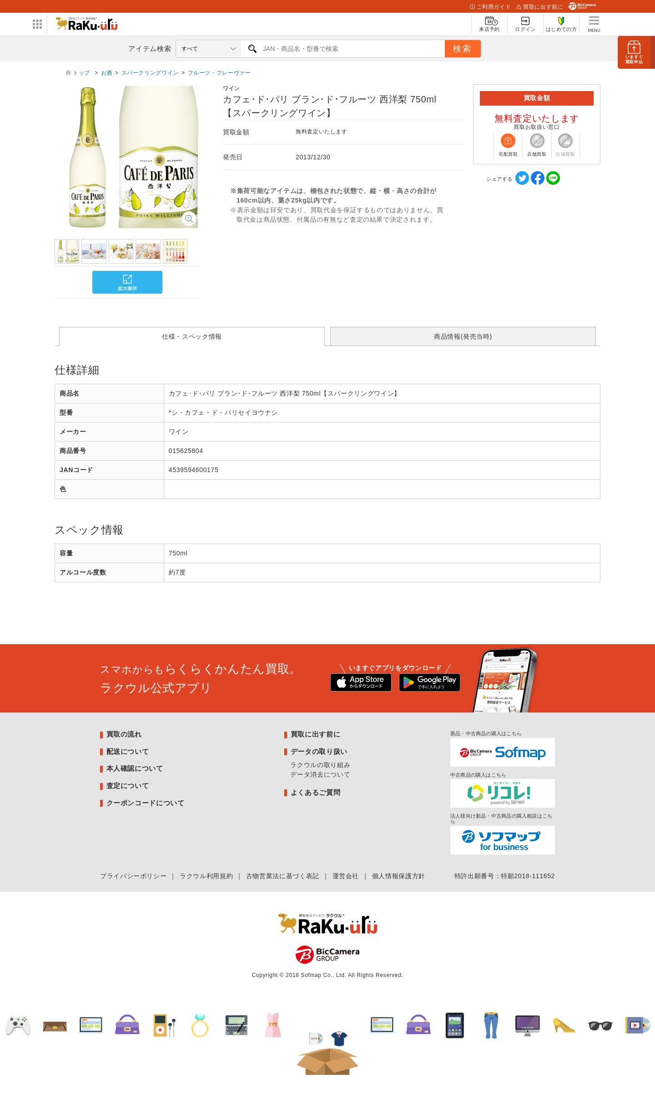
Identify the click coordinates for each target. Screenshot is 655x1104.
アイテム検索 (149, 48)
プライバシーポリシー (133, 876)
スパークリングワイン (150, 73)
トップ (82, 73)
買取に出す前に (539, 7)
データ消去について (320, 774)
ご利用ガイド (490, 7)
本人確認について (134, 768)
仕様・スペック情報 (192, 336)
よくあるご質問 (315, 792)
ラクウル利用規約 (206, 876)
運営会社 (346, 876)
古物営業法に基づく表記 (282, 876)
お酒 (106, 73)
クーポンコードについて (145, 803)
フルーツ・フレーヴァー (219, 73)
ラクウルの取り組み (320, 764)
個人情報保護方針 (398, 876)
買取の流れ (124, 734)
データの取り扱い (319, 751)
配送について (127, 751)
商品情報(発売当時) (463, 336)
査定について (127, 785)
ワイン (231, 88)
